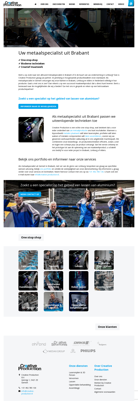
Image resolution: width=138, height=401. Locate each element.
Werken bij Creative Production (102, 384)
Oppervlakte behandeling (80, 384)
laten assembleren (93, 136)
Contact (110, 4)
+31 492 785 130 (96, 171)
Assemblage (74, 388)
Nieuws (72, 4)
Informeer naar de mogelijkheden (38, 106)
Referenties (84, 4)
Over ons (44, 4)
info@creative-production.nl (47, 174)
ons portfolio (45, 169)
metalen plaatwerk (71, 133)
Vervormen (74, 378)
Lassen (72, 381)
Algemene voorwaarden (104, 392)
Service (121, 4)
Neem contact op (29, 194)
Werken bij (97, 4)
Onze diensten (59, 4)
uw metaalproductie (78, 130)
